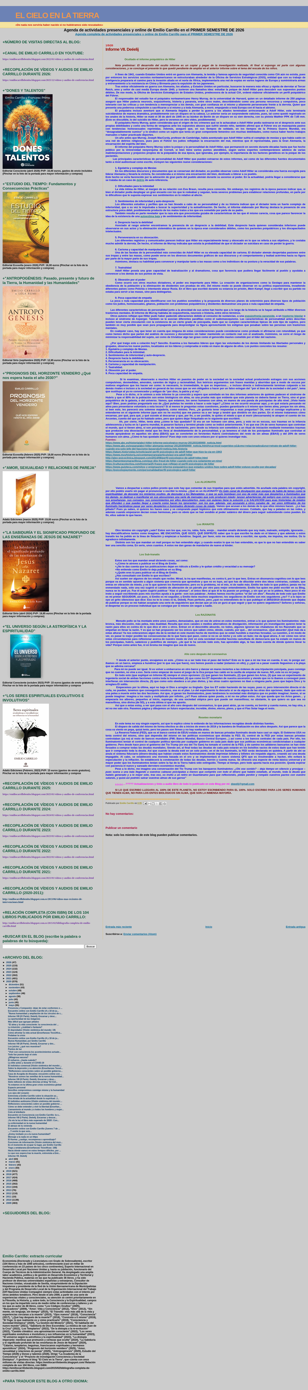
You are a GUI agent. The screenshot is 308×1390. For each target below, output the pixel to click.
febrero (13, 1165)
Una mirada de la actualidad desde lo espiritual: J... (33, 1098)
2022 (9, 975)
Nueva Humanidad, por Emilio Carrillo (27, 1041)
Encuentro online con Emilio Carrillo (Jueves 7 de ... (34, 1129)
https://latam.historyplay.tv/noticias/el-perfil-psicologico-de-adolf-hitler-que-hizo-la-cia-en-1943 (164, 451)
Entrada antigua (295, 926)
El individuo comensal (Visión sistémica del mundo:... (35, 1066)
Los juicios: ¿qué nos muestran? (24, 1046)
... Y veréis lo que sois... (20, 1131)
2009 (9, 1203)
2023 (9, 972)
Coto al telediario (16, 1112)
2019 (9, 1171)
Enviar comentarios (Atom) (140, 934)
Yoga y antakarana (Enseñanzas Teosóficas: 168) (32, 1148)
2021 (9, 978)
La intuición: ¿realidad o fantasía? (25, 1027)
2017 (9, 1177)
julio (11, 999)
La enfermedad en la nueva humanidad (27, 1123)
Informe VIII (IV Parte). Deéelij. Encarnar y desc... (32, 1016)
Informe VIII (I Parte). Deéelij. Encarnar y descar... (32, 1117)
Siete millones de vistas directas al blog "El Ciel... (33, 1082)
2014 (9, 1187)
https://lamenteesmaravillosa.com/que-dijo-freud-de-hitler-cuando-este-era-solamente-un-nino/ (164, 460)
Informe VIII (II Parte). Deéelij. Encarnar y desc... (32, 1079)
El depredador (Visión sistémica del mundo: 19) (32, 1030)
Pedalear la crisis (16, 1035)
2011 (9, 1196)
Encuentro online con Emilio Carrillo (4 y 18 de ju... (33, 1011)
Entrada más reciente (119, 926)
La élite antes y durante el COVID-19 (26, 1063)
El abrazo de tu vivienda (20, 1126)
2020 (9, 981)
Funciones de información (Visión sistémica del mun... (35, 1142)
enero (12, 1168)
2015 (9, 1183)
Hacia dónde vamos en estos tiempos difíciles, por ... (34, 1150)
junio (12, 1002)
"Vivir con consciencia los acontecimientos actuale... (34, 1052)
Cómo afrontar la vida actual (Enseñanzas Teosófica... (35, 1033)
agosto (13, 996)
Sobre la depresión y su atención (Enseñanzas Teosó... (35, 1068)
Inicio (208, 926)
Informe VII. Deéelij (17, 1156)
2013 (9, 1190)
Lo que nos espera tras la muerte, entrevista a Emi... (34, 1153)
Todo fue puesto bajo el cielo (22, 1054)
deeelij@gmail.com (242, 783)
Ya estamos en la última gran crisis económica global (34, 1085)
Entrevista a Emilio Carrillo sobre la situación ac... (33, 1096)
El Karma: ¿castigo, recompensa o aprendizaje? (32, 1139)
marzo (12, 1162)
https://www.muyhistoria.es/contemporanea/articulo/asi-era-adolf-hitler (149, 454)
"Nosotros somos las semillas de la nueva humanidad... (36, 1076)
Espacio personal (17, 1087)
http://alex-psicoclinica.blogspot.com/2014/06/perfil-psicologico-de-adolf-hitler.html (157, 457)
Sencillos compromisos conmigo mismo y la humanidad (36, 1090)
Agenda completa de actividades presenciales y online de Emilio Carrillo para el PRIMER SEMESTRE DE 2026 (154, 34)
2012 (9, 1193)
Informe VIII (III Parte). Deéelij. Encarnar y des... (31, 1044)
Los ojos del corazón (18, 1093)
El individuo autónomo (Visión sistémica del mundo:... (35, 1101)
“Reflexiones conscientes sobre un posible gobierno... (35, 1071)
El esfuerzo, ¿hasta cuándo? (22, 1060)
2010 (9, 1199)
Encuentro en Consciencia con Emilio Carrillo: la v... (34, 1115)
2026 (9, 962)
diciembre (14, 984)
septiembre (15, 993)
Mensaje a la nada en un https (23, 1137)
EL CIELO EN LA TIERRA (57, 15)
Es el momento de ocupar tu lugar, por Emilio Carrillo (34, 1145)
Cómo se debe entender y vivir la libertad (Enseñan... (34, 1107)
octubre (13, 990)
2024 (9, 968)
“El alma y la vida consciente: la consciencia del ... (33, 1024)
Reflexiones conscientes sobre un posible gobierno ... (35, 1104)
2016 (9, 1180)
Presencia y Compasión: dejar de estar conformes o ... (35, 1008)
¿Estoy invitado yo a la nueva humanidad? (29, 1134)
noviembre (15, 987)
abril (11, 1159)
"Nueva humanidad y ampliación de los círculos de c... (35, 1013)
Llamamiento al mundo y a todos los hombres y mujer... (36, 1109)
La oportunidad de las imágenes (24, 1019)
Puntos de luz (15, 1049)
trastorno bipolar (292, 315)
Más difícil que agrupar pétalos (23, 1022)
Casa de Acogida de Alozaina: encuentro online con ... (35, 1074)
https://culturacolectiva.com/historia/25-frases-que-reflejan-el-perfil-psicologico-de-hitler (160, 463)
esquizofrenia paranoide (260, 315)
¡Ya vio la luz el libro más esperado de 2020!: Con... (33, 1120)
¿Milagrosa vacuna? (18, 1057)
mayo (12, 1005)
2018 (9, 1174)
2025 (9, 965)
